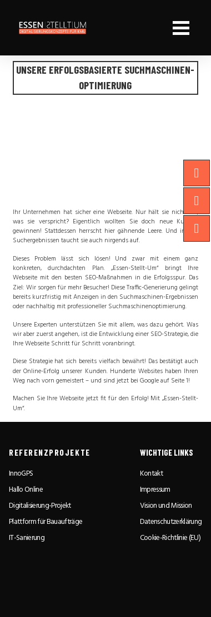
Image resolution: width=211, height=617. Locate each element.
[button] (181, 28)
